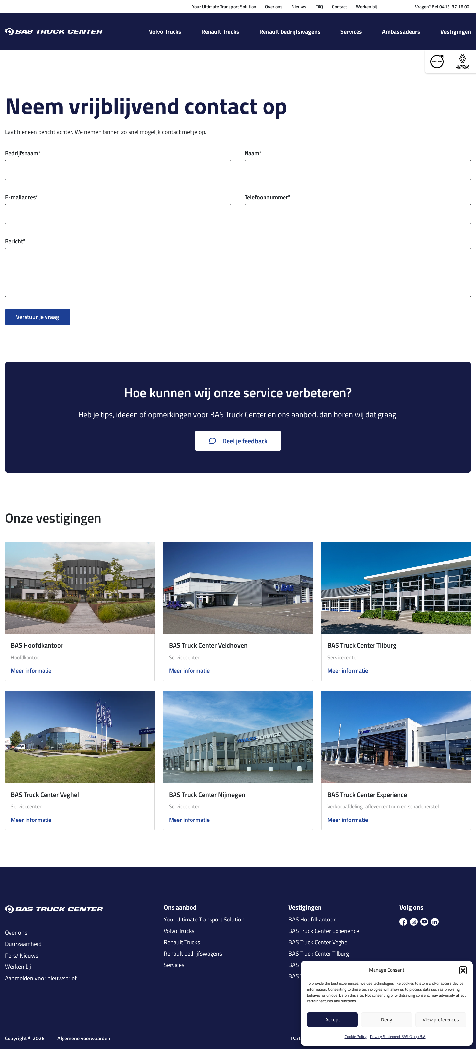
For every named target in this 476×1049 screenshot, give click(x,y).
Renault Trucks (220, 31)
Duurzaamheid (23, 944)
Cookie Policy (356, 1036)
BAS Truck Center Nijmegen (207, 794)
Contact (339, 6)
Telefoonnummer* (268, 197)
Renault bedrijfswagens (289, 31)
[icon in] (435, 921)
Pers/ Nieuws (21, 955)
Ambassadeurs (401, 31)
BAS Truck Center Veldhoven (208, 645)
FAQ (319, 6)
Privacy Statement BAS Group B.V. (398, 1036)
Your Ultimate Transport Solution (224, 6)
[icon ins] (414, 921)
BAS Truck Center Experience (367, 794)
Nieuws (298, 6)
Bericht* (15, 241)
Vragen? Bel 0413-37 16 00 (442, 6)
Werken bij (366, 6)
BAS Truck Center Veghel (45, 794)
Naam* (253, 153)
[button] (463, 970)
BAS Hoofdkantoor (37, 645)
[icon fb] (403, 921)
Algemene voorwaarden (83, 1038)
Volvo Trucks (165, 31)
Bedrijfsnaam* (23, 153)
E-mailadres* (21, 197)
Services (351, 31)
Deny (386, 1019)
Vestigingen (455, 31)
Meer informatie (31, 671)
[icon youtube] (424, 921)
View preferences (441, 1019)
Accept (332, 1019)
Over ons (274, 6)
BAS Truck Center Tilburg (361, 645)
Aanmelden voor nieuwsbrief (41, 978)
